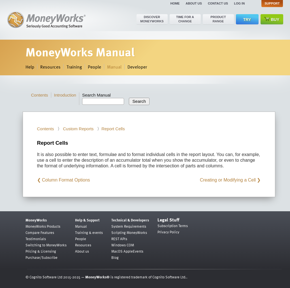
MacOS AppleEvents (127, 251)
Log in (239, 3)
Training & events (89, 232)
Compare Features (39, 232)
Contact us (218, 3)
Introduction (65, 95)
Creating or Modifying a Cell (228, 180)
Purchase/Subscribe (41, 257)
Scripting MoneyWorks (129, 232)
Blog (115, 257)
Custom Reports (78, 128)
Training (74, 66)
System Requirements (128, 226)
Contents (39, 95)
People (94, 66)
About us (193, 3)
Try (247, 19)
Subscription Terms (172, 226)
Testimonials (35, 239)
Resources (50, 66)
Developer (137, 66)
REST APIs (119, 239)
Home (175, 3)
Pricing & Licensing (40, 251)
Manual (114, 66)
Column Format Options (66, 180)
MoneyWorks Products (42, 226)
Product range (218, 19)
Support (272, 3)
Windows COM (122, 245)
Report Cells (113, 128)
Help (29, 66)
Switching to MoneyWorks (46, 245)
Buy (272, 19)
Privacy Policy (168, 232)
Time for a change (185, 19)
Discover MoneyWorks (152, 19)
